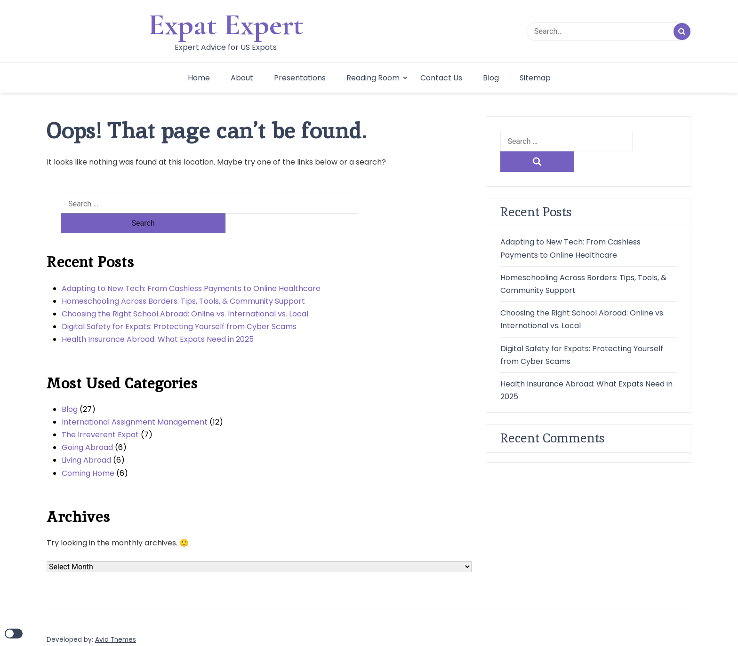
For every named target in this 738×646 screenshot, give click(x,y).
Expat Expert (226, 24)
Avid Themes (115, 619)
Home (199, 77)
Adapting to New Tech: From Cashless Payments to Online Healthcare (191, 268)
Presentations (300, 77)
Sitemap (535, 77)
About (242, 77)
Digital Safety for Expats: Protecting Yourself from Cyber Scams (179, 306)
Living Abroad (86, 440)
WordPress (103, 630)
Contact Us (441, 77)
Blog (491, 77)
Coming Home (88, 453)
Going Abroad (87, 427)
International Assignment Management (135, 402)
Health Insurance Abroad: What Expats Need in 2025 (158, 319)
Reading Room (373, 77)
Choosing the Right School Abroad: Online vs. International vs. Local (185, 294)
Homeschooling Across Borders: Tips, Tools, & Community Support (183, 281)
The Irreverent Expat (100, 415)
